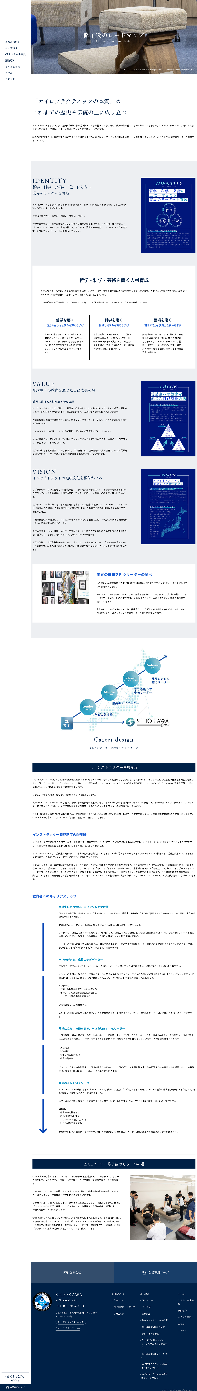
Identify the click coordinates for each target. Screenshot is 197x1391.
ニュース (182, 1323)
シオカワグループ (64, 1322)
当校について (12, 42)
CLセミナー (147, 1293)
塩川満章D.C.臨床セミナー (154, 1319)
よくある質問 (12, 66)
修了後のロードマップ (124, 1299)
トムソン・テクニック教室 (155, 1313)
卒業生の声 (119, 1306)
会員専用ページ (17, 1387)
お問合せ (10, 79)
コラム (9, 73)
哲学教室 (146, 1306)
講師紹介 (10, 60)
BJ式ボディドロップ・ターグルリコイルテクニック (154, 1336)
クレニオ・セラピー (151, 1326)
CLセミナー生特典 (15, 54)
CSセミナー (147, 1299)
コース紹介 (11, 48)
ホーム (181, 1286)
